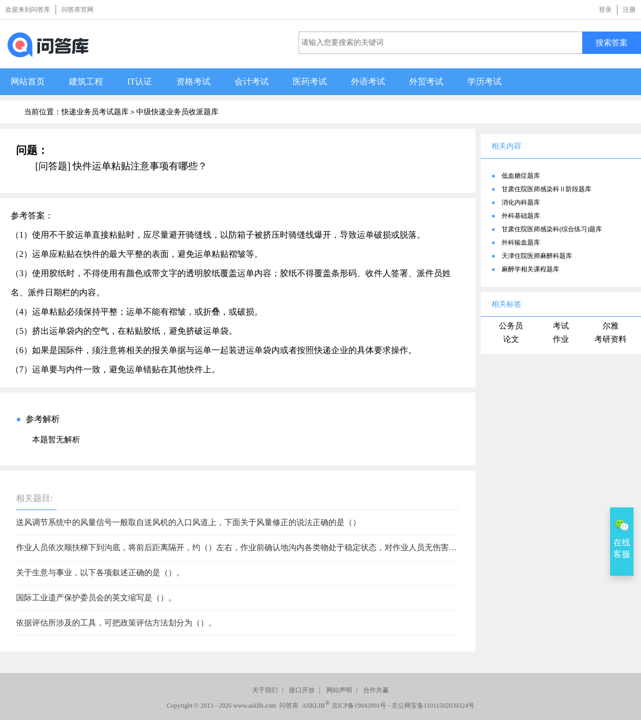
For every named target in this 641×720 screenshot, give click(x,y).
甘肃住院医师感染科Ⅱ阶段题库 (546, 189)
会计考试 (251, 81)
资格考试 (193, 81)
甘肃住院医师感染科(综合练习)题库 (552, 229)
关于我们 (265, 690)
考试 (561, 326)
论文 (511, 339)
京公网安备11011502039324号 (433, 705)
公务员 (511, 326)
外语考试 (368, 81)
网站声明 (339, 690)
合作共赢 (376, 690)
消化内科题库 (521, 202)
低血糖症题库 (521, 175)
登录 (605, 9)
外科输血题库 (521, 242)
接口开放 (302, 690)
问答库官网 (77, 9)
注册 (629, 9)
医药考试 (310, 81)
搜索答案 (612, 42)
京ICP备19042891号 (359, 705)
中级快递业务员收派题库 (177, 112)
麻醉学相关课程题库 (530, 269)
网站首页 (28, 81)
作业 (561, 339)
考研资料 (611, 339)
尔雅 (611, 326)
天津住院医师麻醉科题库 (537, 256)
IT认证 (139, 81)
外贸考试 (426, 81)
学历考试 (484, 81)
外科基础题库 (521, 216)
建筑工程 (86, 81)
